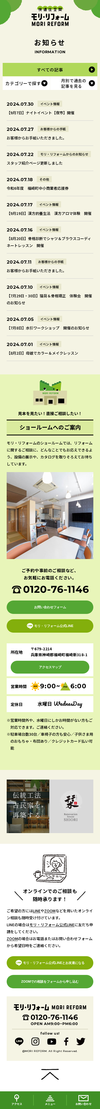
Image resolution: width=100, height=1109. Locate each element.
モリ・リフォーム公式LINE (51, 924)
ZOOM (49, 910)
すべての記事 (50, 69)
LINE (37, 910)
